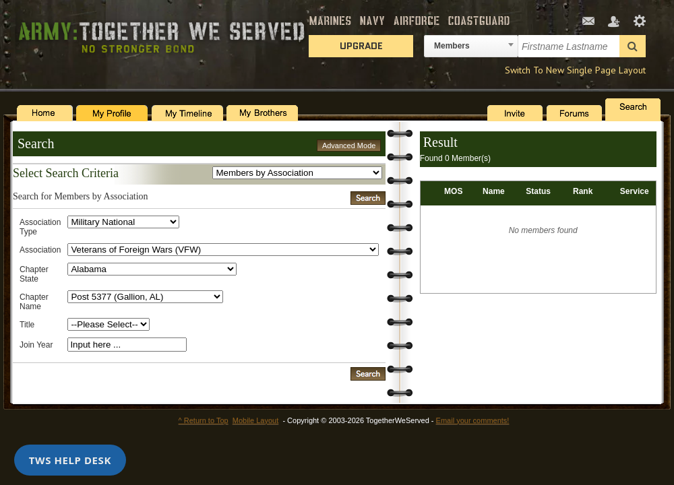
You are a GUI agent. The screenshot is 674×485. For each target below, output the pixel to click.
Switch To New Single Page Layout (575, 70)
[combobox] (471, 46)
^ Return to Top (203, 420)
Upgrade (361, 46)
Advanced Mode (349, 145)
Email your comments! (473, 420)
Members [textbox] (452, 46)
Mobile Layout (256, 420)
